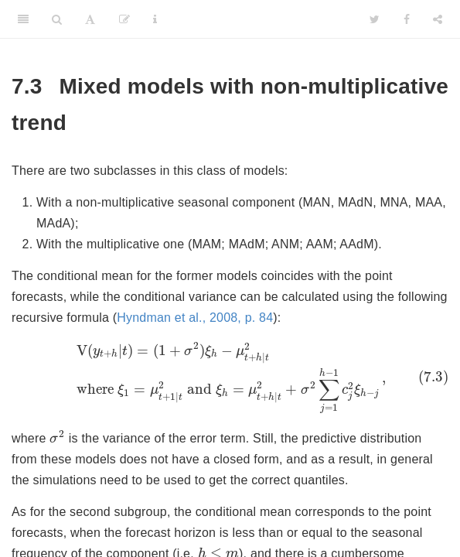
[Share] (437, 19)
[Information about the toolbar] (155, 19)
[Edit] (124, 19)
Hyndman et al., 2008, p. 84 (195, 317)
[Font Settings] (90, 19)
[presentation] (230, 377)
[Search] (56, 19)
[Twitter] (374, 19)
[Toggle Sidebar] (23, 19)
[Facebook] (406, 19)
